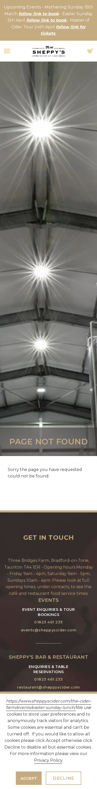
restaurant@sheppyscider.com (48, 687)
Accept (28, 778)
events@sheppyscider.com (48, 630)
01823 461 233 (48, 622)
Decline (63, 778)
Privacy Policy (48, 760)
